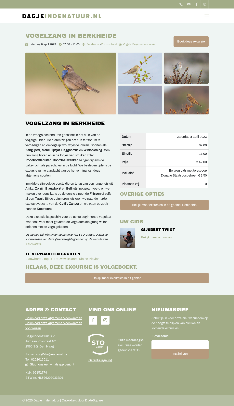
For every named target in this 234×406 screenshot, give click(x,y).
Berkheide (92, 44)
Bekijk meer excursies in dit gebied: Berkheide (164, 205)
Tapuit (48, 259)
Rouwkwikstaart (65, 259)
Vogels (127, 44)
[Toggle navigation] (207, 16)
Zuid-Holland (109, 44)
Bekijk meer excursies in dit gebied (117, 278)
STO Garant (33, 243)
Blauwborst (33, 259)
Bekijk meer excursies (156, 237)
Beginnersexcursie (143, 44)
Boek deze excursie (191, 41)
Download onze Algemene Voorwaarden (53, 318)
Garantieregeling (100, 360)
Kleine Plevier (89, 259)
